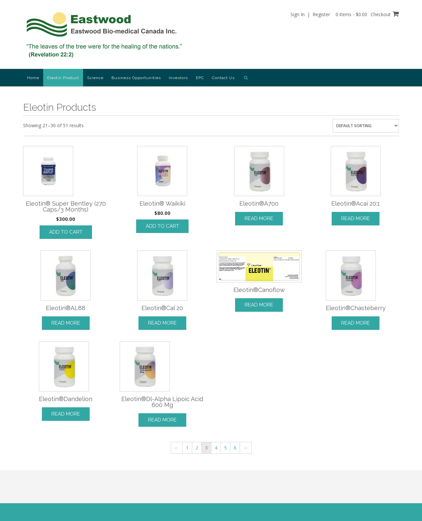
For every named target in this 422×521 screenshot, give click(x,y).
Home (33, 77)
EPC (200, 77)
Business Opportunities (136, 77)
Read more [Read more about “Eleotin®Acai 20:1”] (355, 218)
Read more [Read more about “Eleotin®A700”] (259, 218)
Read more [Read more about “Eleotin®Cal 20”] (162, 323)
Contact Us (223, 77)
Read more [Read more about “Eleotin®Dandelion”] (65, 414)
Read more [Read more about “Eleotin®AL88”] (65, 323)
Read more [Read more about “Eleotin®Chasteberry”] (355, 323)
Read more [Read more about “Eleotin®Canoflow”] (259, 305)
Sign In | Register (310, 14)
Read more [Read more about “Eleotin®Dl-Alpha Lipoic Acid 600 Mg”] (162, 420)
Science (95, 77)
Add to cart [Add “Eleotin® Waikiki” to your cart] (162, 226)
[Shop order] (366, 125)
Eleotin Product (63, 77)
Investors (178, 77)
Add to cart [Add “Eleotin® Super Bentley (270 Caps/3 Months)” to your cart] (65, 232)
